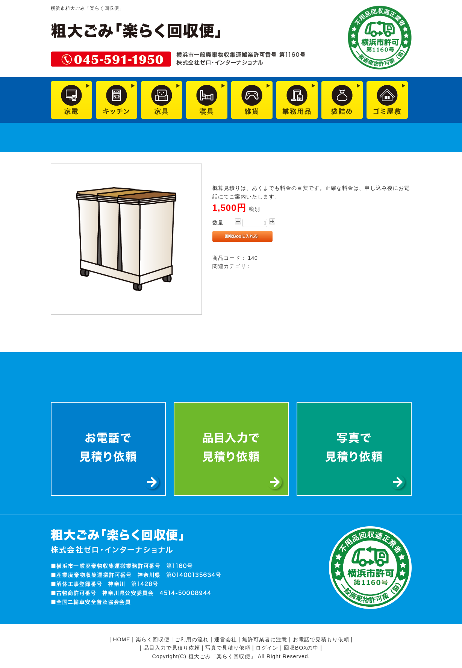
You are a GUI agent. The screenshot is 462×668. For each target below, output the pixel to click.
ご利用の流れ (192, 639)
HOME (121, 639)
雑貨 (259, 266)
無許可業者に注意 (264, 639)
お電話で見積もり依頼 (321, 639)
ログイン (267, 648)
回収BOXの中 (301, 648)
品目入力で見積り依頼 (172, 648)
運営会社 (225, 639)
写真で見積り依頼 (227, 648)
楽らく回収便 (153, 639)
